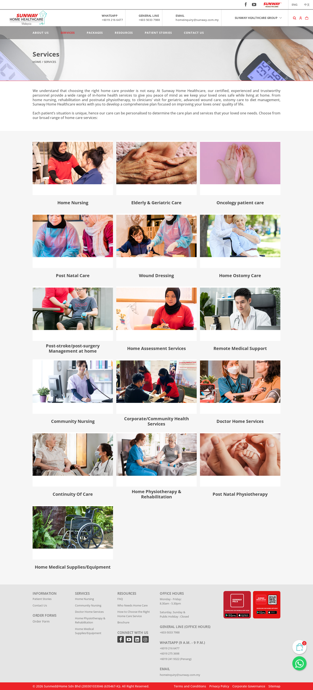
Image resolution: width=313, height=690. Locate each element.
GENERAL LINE (149, 16)
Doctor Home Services (89, 612)
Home (37, 62)
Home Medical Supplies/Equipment (88, 631)
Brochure (123, 622)
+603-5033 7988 (170, 632)
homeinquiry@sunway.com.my (197, 20)
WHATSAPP (109, 16)
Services (68, 33)
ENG (294, 5)
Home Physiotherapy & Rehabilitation (90, 620)
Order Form (41, 621)
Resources (124, 33)
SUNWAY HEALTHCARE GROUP (259, 18)
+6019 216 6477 (112, 20)
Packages (95, 33)
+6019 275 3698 (169, 653)
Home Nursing (84, 599)
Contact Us (194, 33)
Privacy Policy (219, 686)
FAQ (120, 599)
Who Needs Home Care (132, 605)
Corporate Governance (248, 686)
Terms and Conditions (190, 686)
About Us (41, 33)
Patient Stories (158, 33)
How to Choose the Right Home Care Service (133, 614)
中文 (307, 5)
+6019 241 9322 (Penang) (175, 659)
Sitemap (274, 686)
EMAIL (180, 16)
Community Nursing (88, 605)
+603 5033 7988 (149, 20)
